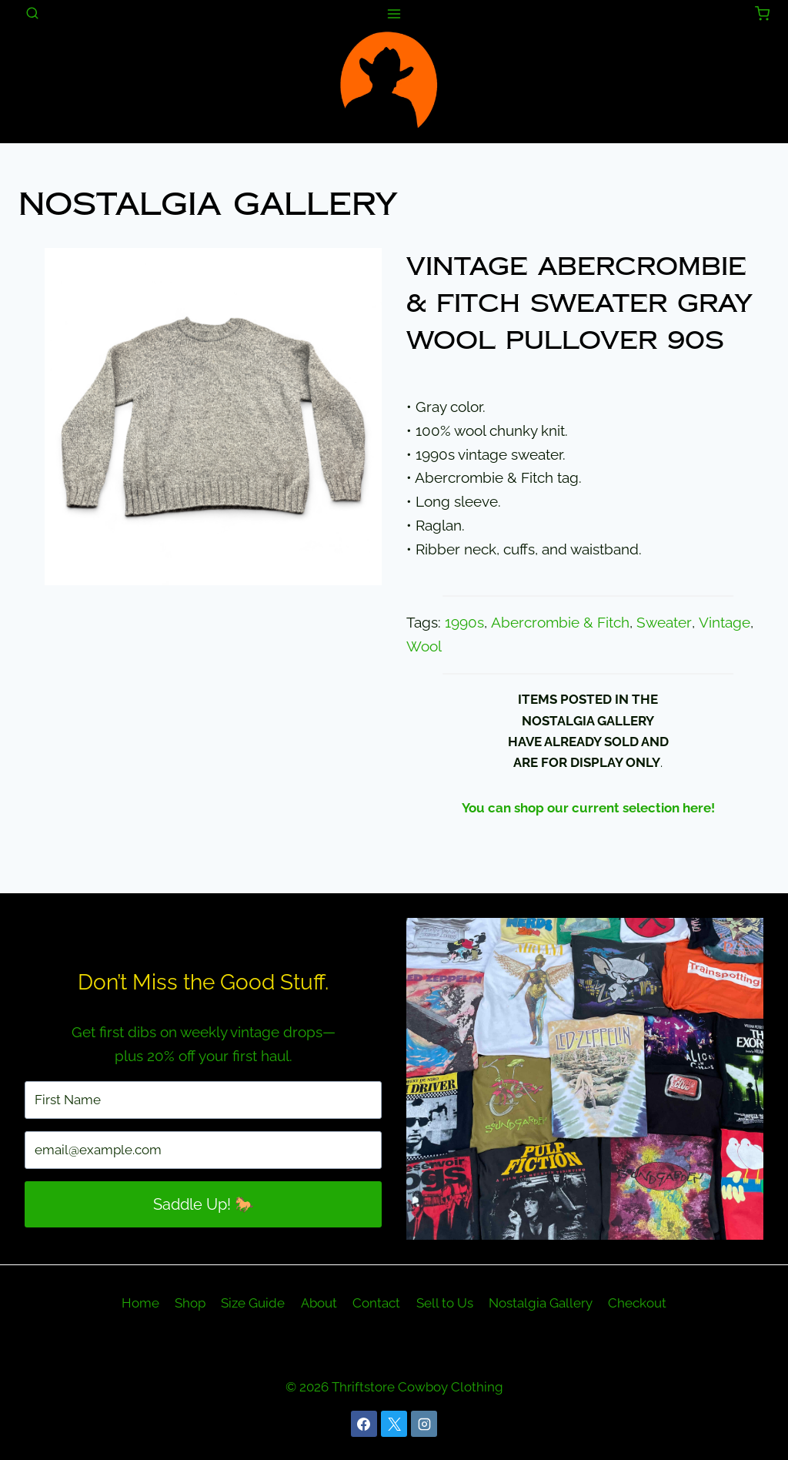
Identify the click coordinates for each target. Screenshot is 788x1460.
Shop (190, 1303)
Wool (424, 646)
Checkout (637, 1303)
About (319, 1303)
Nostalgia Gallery (207, 204)
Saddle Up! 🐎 (203, 1204)
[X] (394, 1424)
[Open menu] (394, 13)
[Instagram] (424, 1424)
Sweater (663, 622)
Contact (376, 1303)
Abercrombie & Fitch (559, 622)
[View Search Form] (32, 14)
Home (140, 1303)
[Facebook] (364, 1424)
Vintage (721, 622)
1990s (464, 622)
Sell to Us (444, 1303)
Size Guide (253, 1303)
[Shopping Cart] (762, 13)
